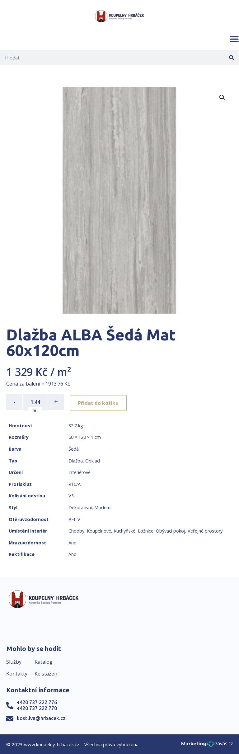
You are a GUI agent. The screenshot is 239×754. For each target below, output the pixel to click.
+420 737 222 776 (37, 702)
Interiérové (79, 472)
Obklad (92, 460)
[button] (234, 39)
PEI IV (74, 519)
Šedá (73, 448)
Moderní (102, 507)
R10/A (74, 483)
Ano (72, 542)
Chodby (76, 530)
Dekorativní (80, 507)
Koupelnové (99, 530)
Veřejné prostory (205, 530)
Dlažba (75, 460)
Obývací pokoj (170, 530)
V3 (71, 495)
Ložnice (145, 530)
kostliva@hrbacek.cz (41, 717)
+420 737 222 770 (37, 708)
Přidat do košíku (100, 401)
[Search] (231, 57)
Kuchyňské (124, 530)
